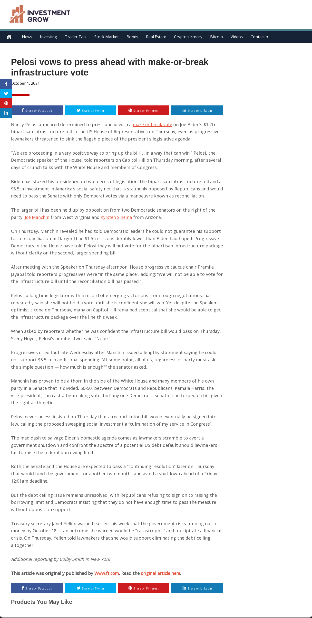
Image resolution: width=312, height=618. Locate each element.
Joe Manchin (37, 217)
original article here (162, 573)
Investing (48, 36)
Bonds (132, 36)
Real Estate (156, 36)
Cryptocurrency (188, 36)
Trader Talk (76, 36)
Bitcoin (216, 36)
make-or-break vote (154, 124)
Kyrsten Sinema (117, 217)
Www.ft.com (107, 573)
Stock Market (106, 36)
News (27, 36)
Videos (237, 36)
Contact (258, 36)
